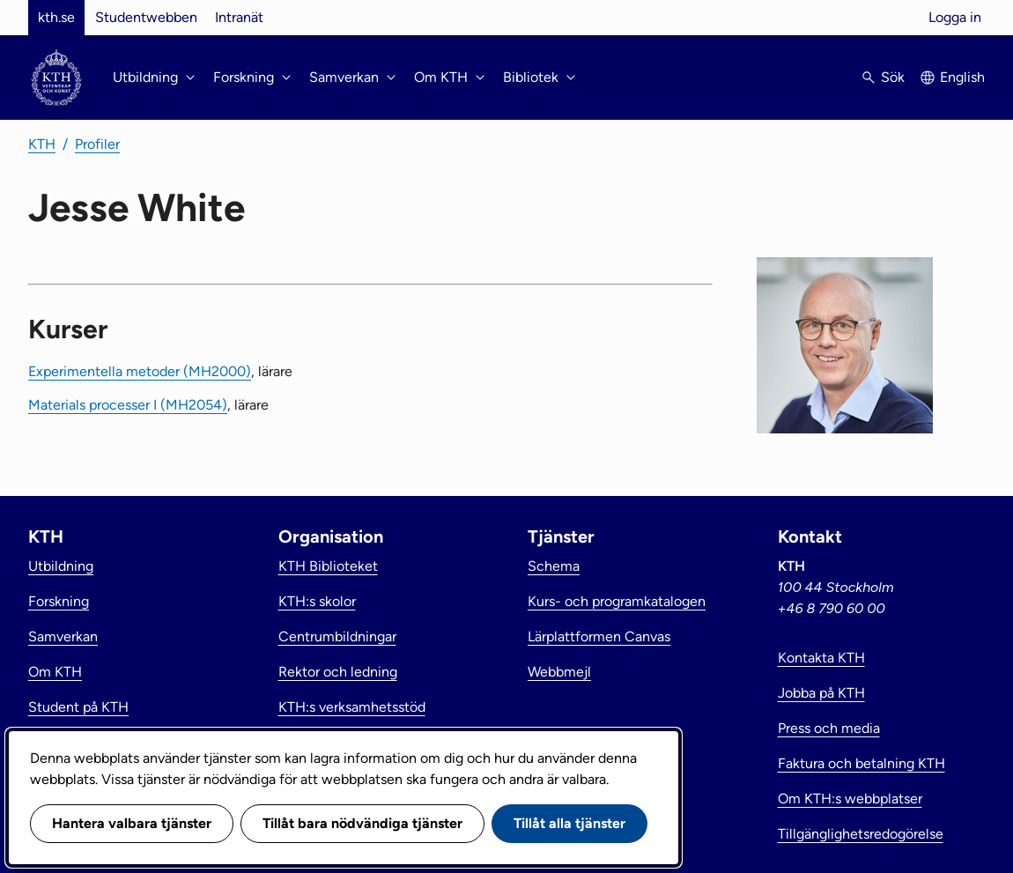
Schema (554, 566)
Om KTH (55, 671)
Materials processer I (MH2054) (127, 404)
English (962, 77)
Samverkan (63, 636)
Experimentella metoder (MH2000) (139, 371)
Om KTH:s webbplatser (850, 798)
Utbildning (60, 566)
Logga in (954, 17)
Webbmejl (559, 671)
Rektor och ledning (337, 671)
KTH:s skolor (317, 601)
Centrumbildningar (337, 636)
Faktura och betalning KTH (861, 763)
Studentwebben (146, 17)
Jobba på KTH (821, 692)
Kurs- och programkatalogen (617, 601)
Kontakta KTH (821, 657)
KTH (41, 144)
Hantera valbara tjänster (131, 823)
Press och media (829, 728)
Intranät (239, 17)
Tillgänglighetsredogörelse (860, 833)
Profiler (97, 144)
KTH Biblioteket (328, 566)
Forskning (58, 601)
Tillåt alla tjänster (569, 823)
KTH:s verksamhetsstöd (351, 707)
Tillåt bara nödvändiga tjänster (362, 823)
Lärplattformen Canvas (599, 636)
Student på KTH (78, 707)
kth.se (56, 17)
